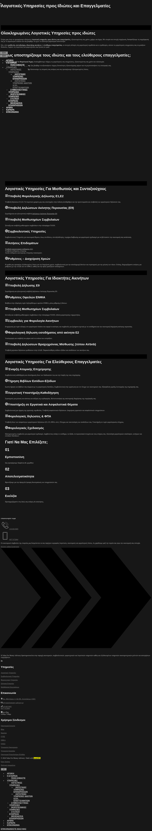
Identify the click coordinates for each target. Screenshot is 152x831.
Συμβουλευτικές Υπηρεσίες (10, 676)
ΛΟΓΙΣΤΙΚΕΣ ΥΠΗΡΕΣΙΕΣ (15, 71)
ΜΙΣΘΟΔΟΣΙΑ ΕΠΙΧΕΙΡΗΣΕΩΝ (15, 104)
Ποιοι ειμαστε (17, 65)
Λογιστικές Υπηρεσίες (8, 673)
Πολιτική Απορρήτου (8, 765)
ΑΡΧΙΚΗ (9, 60)
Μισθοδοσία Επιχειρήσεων (10, 687)
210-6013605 (13, 529)
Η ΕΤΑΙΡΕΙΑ (13, 63)
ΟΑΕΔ (3, 744)
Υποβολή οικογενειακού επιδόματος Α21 (19, 249)
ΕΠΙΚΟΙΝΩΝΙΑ (12, 112)
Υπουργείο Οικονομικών (9, 747)
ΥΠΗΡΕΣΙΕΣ (13, 67)
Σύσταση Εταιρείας (7, 683)
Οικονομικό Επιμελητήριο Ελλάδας (13, 754)
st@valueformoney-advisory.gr (13, 703)
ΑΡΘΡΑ (9, 107)
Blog (2, 729)
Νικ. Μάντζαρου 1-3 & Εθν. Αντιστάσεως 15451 (19, 699)
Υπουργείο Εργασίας (8, 751)
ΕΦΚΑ (3, 740)
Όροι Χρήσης (5, 762)
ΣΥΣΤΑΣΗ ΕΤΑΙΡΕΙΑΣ (13, 100)
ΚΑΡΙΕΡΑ (10, 110)
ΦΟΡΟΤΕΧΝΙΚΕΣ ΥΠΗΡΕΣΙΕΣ (17, 95)
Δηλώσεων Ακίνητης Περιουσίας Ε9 (44, 214)
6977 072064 (13, 539)
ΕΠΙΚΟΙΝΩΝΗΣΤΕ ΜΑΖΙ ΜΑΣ (13, 829)
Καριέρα (4, 733)
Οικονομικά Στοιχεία (8, 726)
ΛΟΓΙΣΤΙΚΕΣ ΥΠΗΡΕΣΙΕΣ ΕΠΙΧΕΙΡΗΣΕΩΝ (20, 76)
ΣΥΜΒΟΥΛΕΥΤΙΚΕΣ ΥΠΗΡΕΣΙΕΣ (18, 91)
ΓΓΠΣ (3, 736)
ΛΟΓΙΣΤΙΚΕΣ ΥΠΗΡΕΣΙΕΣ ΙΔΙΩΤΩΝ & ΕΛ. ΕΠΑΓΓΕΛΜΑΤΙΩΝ (22, 84)
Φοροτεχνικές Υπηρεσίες (9, 680)
